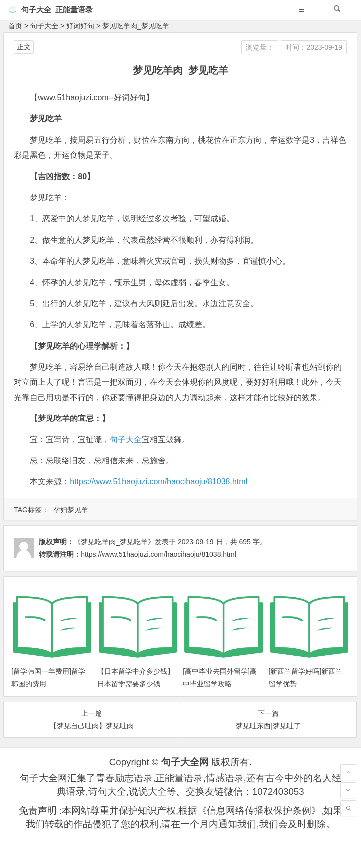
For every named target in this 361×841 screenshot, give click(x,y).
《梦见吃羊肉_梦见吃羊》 (114, 542)
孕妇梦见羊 (70, 510)
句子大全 (44, 26)
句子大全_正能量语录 (57, 9)
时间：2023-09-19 (313, 47)
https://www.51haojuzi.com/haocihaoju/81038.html (158, 481)
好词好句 (80, 26)
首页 (15, 26)
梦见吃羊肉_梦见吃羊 (135, 26)
